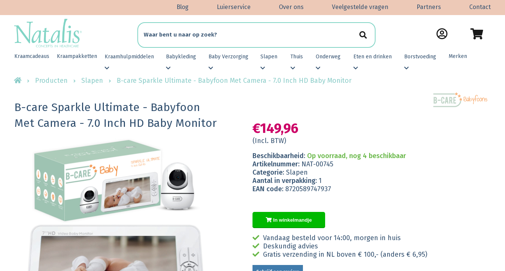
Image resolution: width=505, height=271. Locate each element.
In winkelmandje (289, 220)
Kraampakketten (77, 56)
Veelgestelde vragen (360, 7)
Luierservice (234, 7)
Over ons (291, 7)
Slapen (92, 80)
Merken (458, 56)
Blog (182, 7)
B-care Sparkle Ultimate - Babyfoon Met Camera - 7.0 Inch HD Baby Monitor (234, 80)
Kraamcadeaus (31, 56)
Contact (480, 7)
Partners (429, 7)
